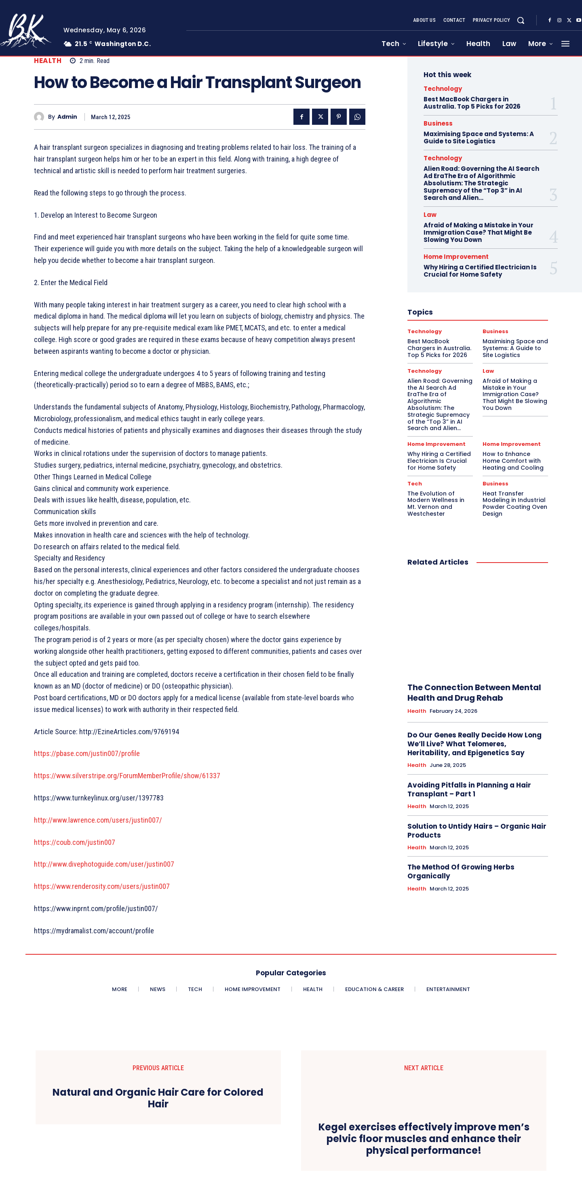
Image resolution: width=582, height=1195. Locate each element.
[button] (520, 20)
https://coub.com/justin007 (74, 842)
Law (430, 215)
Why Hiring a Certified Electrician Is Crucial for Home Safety (480, 271)
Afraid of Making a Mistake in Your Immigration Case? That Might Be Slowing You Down (479, 232)
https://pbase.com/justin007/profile (87, 753)
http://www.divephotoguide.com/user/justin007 (104, 864)
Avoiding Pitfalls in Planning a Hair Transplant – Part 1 (469, 789)
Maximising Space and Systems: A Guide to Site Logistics (479, 137)
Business (438, 123)
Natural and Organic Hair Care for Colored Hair (158, 1098)
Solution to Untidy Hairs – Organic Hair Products (476, 830)
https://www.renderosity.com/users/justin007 (102, 886)
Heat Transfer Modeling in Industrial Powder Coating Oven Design (515, 503)
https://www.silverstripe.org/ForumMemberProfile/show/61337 (127, 775)
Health (47, 60)
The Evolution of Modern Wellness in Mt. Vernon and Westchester (435, 503)
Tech (414, 483)
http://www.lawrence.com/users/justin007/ (98, 820)
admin (67, 116)
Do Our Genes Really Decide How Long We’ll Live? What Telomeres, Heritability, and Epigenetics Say (474, 744)
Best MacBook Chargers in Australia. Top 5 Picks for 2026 (472, 103)
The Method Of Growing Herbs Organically (461, 871)
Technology (443, 89)
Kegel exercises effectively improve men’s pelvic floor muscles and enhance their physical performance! (423, 1138)
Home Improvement (456, 257)
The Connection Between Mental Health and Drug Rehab (474, 693)
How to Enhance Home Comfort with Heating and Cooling (513, 461)
